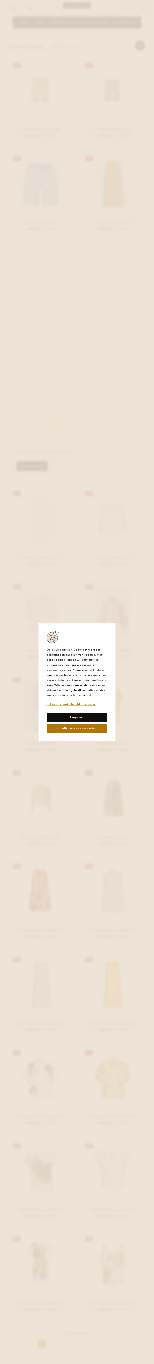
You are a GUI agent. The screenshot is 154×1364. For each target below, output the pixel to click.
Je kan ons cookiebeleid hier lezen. (71, 704)
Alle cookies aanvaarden (77, 728)
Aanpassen (77, 717)
